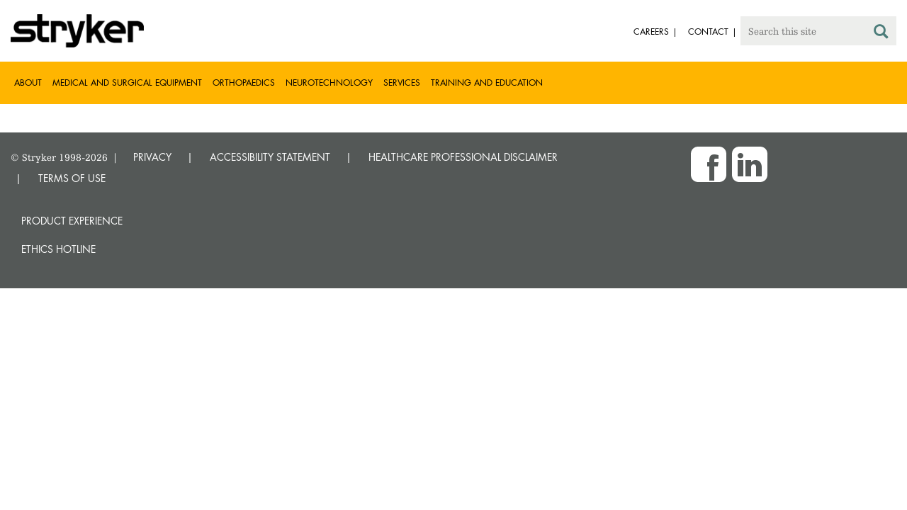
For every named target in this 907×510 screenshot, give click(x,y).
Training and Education (487, 82)
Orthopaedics (244, 82)
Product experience (72, 220)
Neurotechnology (329, 82)
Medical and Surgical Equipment (127, 82)
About (28, 82)
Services (401, 82)
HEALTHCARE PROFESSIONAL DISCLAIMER (463, 157)
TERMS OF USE (72, 178)
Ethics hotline (58, 249)
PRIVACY (152, 157)
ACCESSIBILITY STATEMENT (270, 157)
